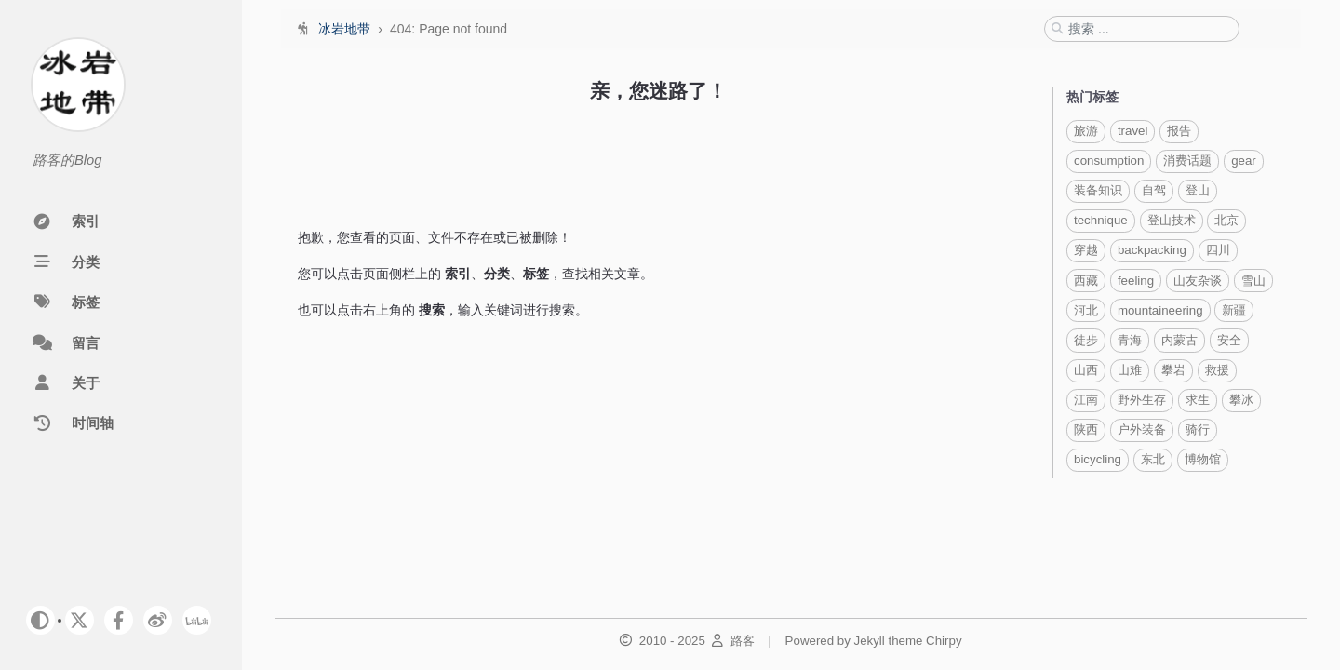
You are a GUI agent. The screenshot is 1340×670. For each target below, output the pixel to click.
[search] (1148, 29)
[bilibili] (196, 620)
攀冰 (1241, 400)
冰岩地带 (346, 28)
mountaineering (1160, 310)
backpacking (1152, 250)
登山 (1198, 190)
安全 (1229, 340)
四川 (1218, 250)
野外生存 (1142, 400)
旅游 (1086, 131)
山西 (1086, 370)
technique (1101, 220)
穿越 (1086, 250)
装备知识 (1098, 190)
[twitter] (79, 620)
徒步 (1086, 340)
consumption (1109, 161)
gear (1243, 161)
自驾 (1154, 190)
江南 (1086, 400)
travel (1133, 131)
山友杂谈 (1197, 281)
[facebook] (118, 620)
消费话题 (1187, 161)
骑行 (1198, 429)
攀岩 (1173, 370)
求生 (1198, 400)
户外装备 (1142, 429)
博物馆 (1203, 459)
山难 (1130, 370)
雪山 (1253, 281)
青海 (1130, 340)
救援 (1217, 370)
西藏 (1086, 281)
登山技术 (1171, 220)
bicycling (1097, 459)
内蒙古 (1179, 340)
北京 (1226, 220)
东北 (1153, 459)
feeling (1136, 281)
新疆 (1234, 310)
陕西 (1086, 429)
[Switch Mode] (40, 620)
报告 (1179, 131)
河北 (1086, 310)
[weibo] (157, 620)
